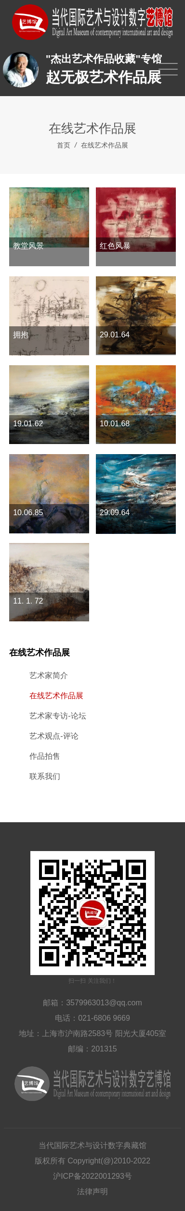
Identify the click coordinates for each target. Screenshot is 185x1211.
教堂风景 (28, 246)
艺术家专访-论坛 (57, 716)
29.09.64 (115, 512)
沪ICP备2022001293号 (92, 1176)
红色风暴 (115, 246)
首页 (63, 145)
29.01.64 (115, 335)
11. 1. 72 (28, 601)
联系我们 (44, 776)
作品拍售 (44, 756)
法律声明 (92, 1191)
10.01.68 (115, 424)
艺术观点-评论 (53, 736)
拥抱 (20, 335)
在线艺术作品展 (104, 145)
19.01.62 (28, 424)
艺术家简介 (48, 675)
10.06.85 (28, 512)
